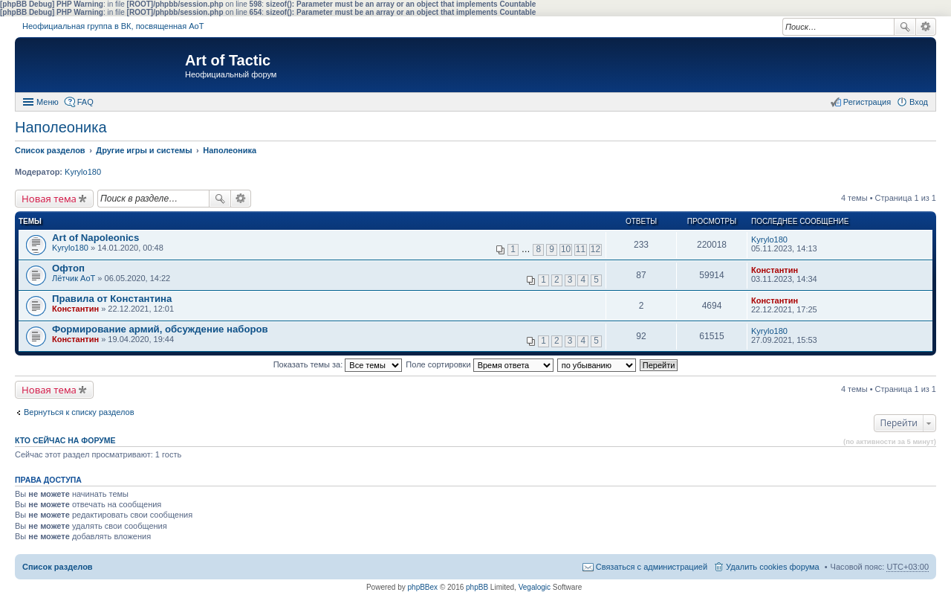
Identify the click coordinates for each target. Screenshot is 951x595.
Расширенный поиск (926, 27)
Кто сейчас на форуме (65, 440)
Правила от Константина (112, 298)
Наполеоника (61, 127)
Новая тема (49, 198)
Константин (774, 270)
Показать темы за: (338, 364)
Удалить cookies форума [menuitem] (772, 566)
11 (580, 249)
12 (595, 249)
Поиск (905, 27)
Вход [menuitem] (918, 101)
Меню (47, 101)
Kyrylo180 (83, 171)
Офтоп (68, 268)
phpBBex (423, 587)
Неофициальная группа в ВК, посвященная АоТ (113, 26)
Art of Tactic (227, 60)
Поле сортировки (479, 364)
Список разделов (57, 566)
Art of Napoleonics (95, 237)
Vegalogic (535, 587)
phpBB (477, 587)
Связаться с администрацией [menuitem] (651, 566)
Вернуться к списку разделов (79, 412)
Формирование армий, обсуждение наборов (160, 329)
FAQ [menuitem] (85, 101)
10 (566, 249)
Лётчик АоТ (73, 278)
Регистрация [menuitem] (867, 101)
